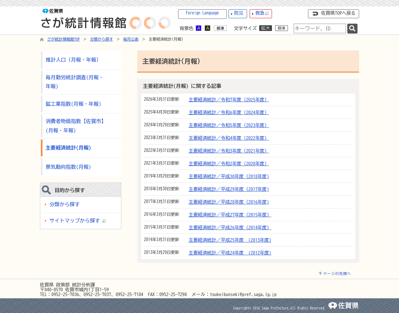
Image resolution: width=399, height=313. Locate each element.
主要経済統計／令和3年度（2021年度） (229, 150)
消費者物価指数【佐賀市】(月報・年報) (76, 126)
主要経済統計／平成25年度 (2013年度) (230, 240)
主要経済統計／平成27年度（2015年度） (230, 214)
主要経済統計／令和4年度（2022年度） (229, 138)
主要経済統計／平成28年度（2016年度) (229, 202)
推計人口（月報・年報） (73, 59)
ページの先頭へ (337, 273)
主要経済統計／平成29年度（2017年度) (229, 189)
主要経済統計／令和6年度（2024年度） (229, 112)
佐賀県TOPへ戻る (338, 13)
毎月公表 (131, 39)
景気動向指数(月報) (68, 166)
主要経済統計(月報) (68, 147)
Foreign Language (202, 13)
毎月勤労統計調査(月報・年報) (75, 82)
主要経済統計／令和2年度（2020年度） (229, 163)
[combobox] (320, 28)
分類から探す (101, 39)
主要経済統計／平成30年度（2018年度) (229, 176)
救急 (262, 13)
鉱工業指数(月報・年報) (73, 103)
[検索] (352, 29)
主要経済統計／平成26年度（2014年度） (230, 227)
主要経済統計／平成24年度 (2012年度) (230, 252)
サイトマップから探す (77, 220)
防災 (239, 13)
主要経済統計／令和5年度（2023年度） (229, 125)
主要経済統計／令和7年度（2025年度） (229, 99)
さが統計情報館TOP (63, 39)
